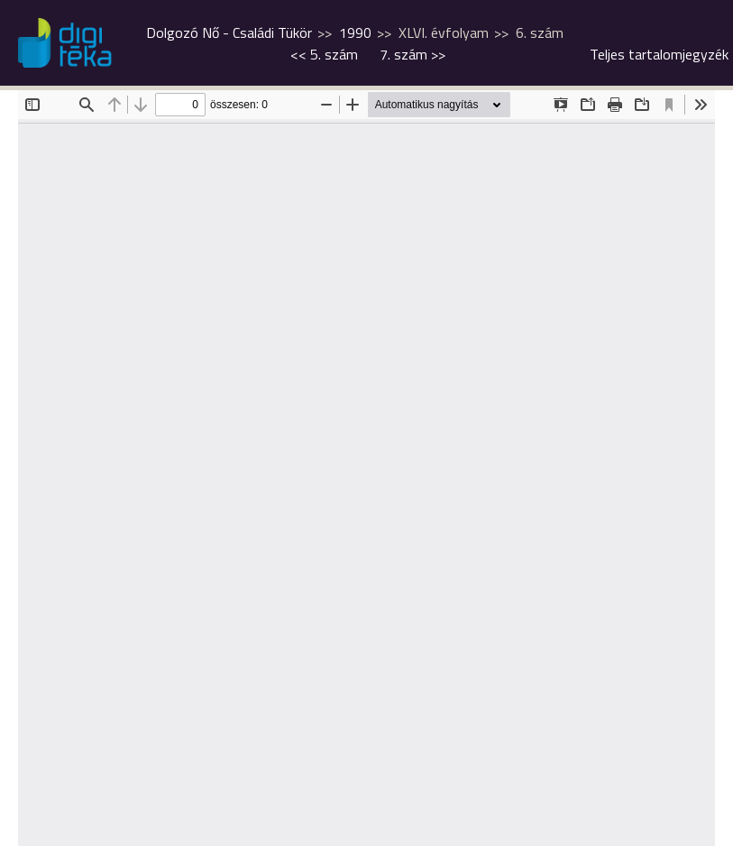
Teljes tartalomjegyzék (659, 54)
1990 (355, 32)
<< (324, 54)
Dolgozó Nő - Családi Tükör (229, 32)
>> (412, 54)
